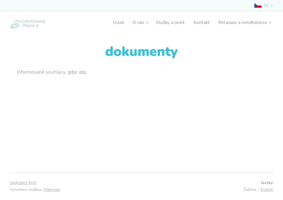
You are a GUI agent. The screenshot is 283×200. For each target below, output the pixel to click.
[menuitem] (111, 22)
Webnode (51, 189)
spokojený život (23, 182)
